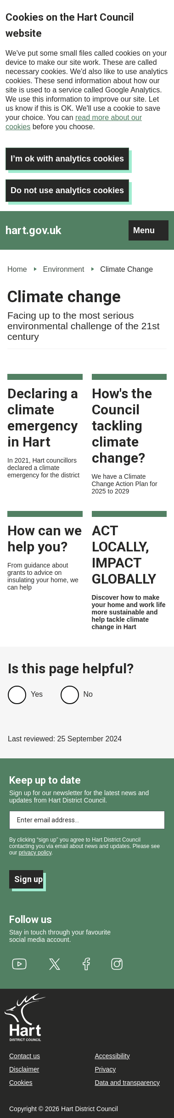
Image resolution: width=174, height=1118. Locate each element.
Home (17, 269)
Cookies (21, 1082)
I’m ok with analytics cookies (67, 158)
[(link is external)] (19, 963)
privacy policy (35, 852)
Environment (63, 269)
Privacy (105, 1069)
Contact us (24, 1056)
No (88, 694)
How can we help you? (44, 538)
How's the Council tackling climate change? (122, 425)
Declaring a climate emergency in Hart (42, 417)
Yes (37, 694)
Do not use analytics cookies (67, 190)
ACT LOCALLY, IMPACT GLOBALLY (124, 554)
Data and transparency (127, 1082)
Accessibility (112, 1056)
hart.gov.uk (34, 230)
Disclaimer (24, 1069)
